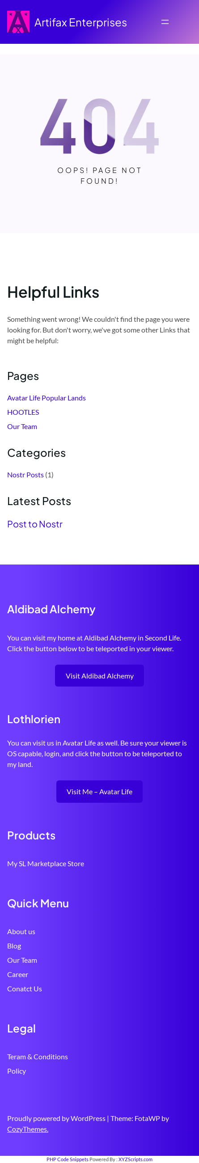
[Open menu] (165, 22)
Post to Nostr (35, 523)
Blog (14, 945)
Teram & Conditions (37, 1056)
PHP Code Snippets (68, 1159)
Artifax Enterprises (80, 22)
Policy (16, 1070)
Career (17, 974)
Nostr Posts (25, 474)
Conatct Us (24, 988)
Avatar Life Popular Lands (46, 397)
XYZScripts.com (135, 1159)
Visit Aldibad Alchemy (100, 675)
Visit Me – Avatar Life (99, 791)
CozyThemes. (27, 1129)
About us (21, 931)
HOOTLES (23, 412)
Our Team (22, 426)
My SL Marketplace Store (45, 863)
